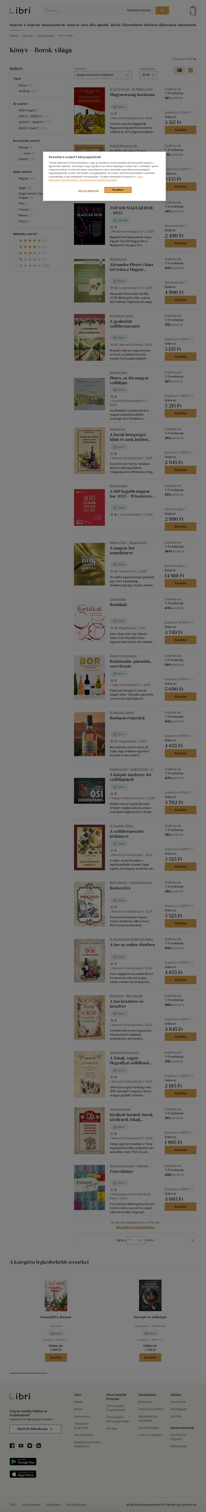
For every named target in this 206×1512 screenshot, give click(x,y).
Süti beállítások (88, 190)
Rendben (118, 189)
